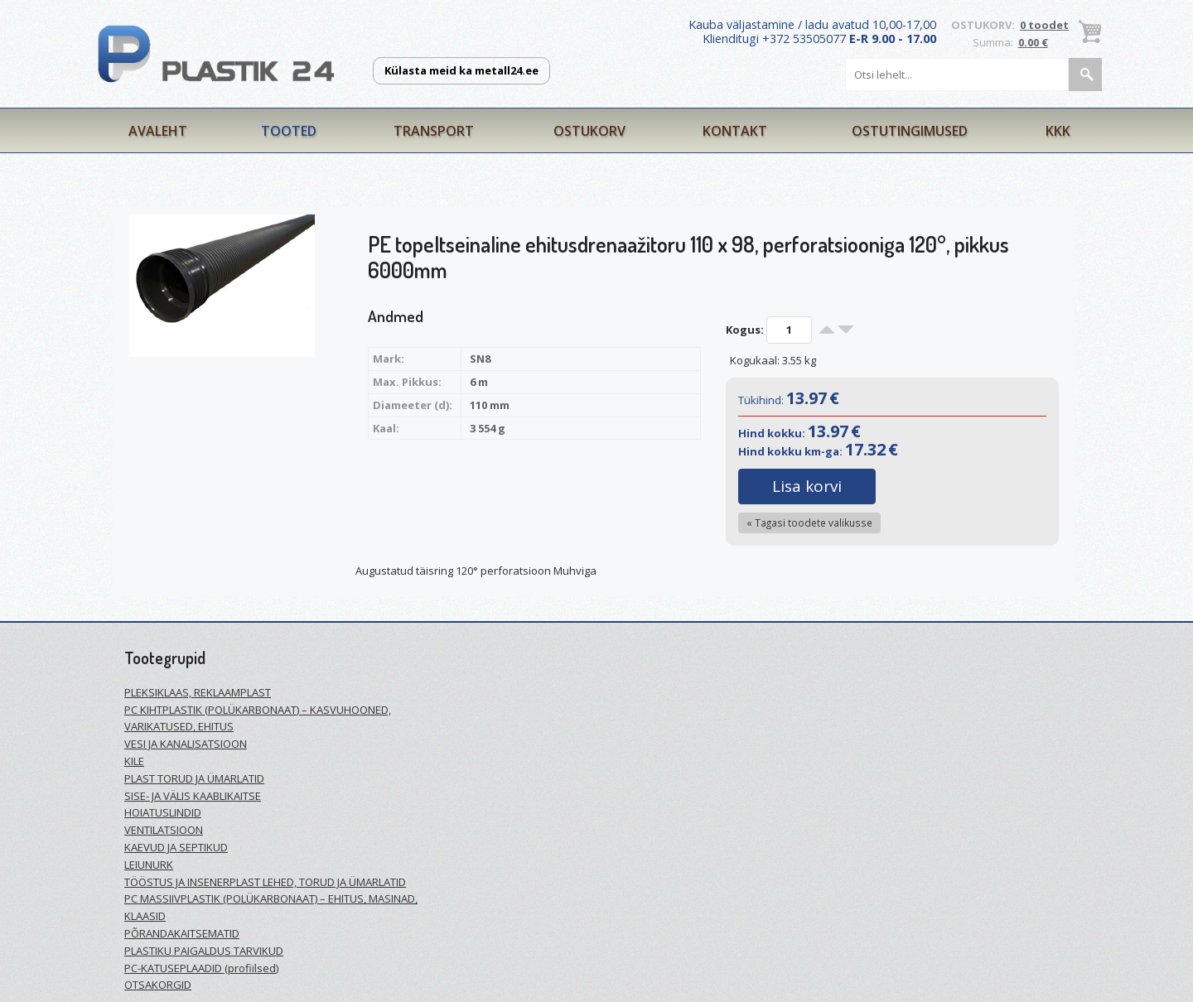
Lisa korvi (807, 486)
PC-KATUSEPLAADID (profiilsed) (201, 968)
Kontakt (735, 131)
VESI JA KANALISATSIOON (185, 743)
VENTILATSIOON (163, 829)
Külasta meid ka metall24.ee (461, 70)
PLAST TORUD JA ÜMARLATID (194, 778)
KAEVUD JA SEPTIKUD (176, 847)
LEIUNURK (148, 864)
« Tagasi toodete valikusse (809, 522)
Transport (434, 131)
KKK (1058, 131)
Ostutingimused (910, 131)
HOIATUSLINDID (162, 812)
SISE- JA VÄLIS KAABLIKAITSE (192, 795)
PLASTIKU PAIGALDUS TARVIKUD (203, 950)
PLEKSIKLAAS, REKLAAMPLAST (197, 692)
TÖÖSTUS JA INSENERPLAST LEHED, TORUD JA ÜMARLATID (265, 881)
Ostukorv (589, 131)
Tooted (288, 131)
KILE (134, 761)
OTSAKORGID (157, 984)
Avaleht (157, 131)
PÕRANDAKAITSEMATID (181, 933)
